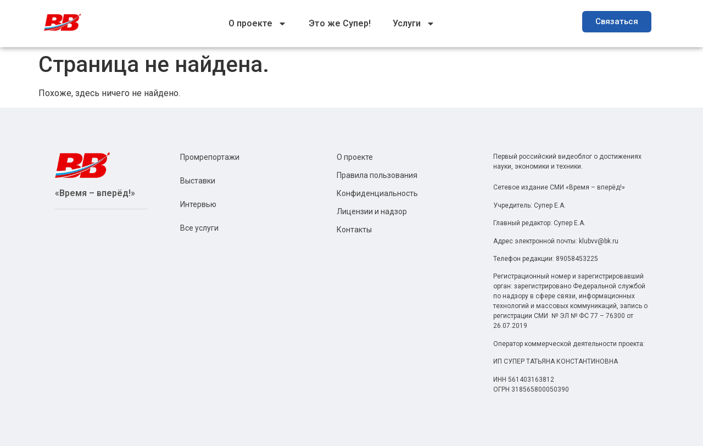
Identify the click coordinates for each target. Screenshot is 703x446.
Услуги (414, 24)
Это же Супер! (340, 23)
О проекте (257, 24)
